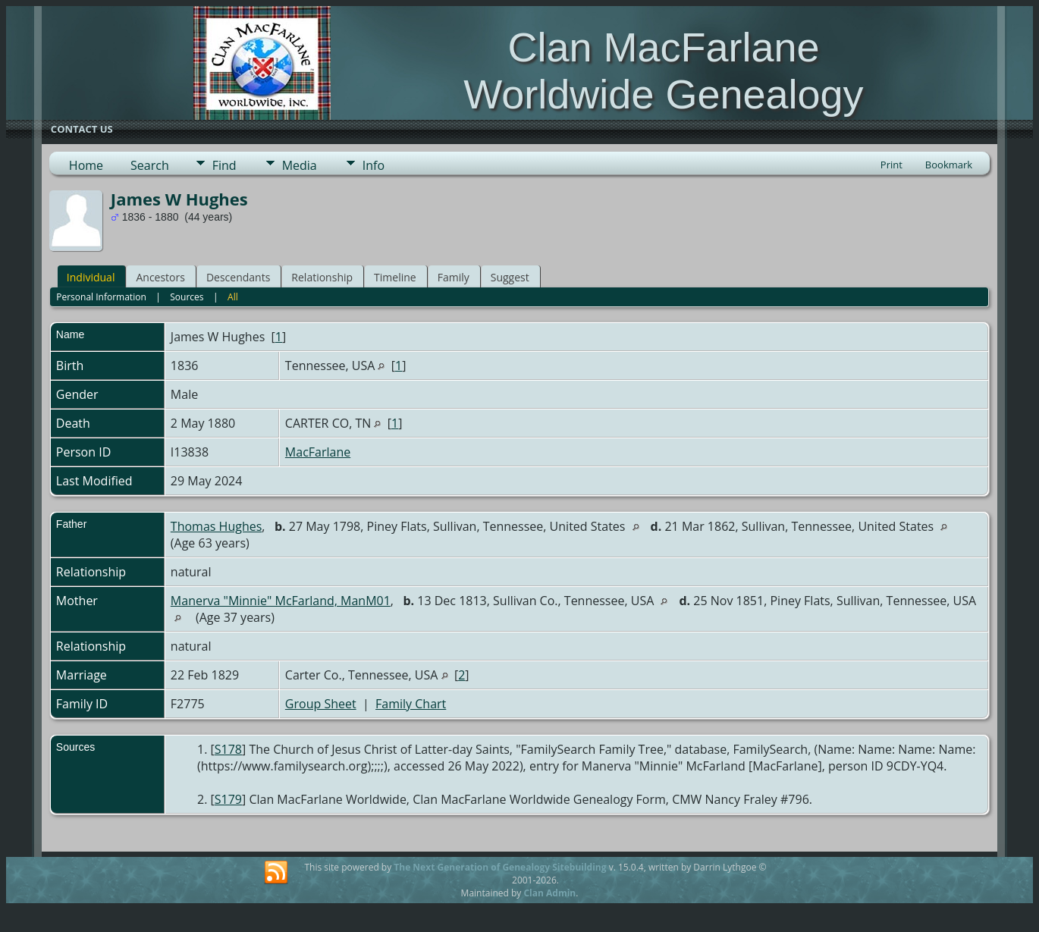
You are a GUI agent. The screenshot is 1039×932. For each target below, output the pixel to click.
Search (149, 165)
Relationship (322, 277)
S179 (228, 799)
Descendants (238, 277)
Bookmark (948, 164)
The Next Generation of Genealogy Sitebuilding (500, 867)
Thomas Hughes (216, 526)
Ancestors (160, 277)
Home (86, 165)
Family (453, 277)
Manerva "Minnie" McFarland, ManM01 (281, 600)
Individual (91, 277)
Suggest (510, 277)
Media (299, 165)
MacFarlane (317, 452)
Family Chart (410, 703)
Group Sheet (320, 703)
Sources (186, 296)
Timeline (395, 277)
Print (891, 164)
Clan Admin (549, 892)
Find (224, 165)
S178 (228, 749)
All (233, 296)
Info (374, 165)
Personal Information (101, 296)
